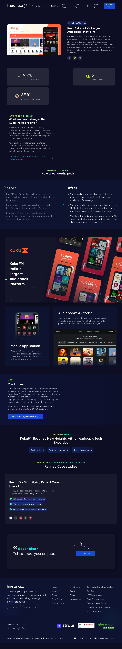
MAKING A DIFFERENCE (58, 170)
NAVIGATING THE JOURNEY (21, 116)
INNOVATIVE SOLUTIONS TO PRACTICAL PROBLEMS (61, 462)
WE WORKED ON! (61, 434)
